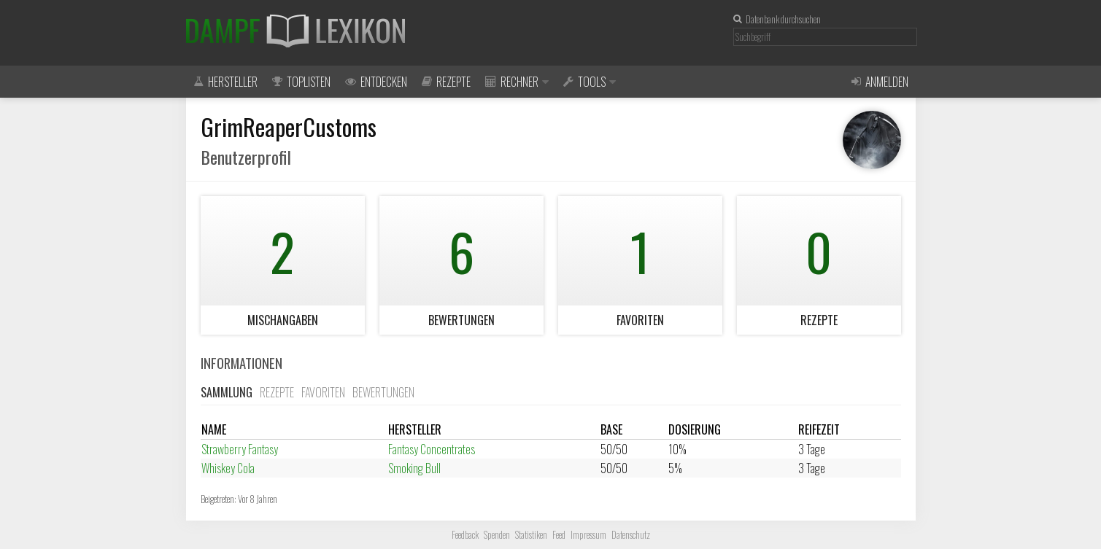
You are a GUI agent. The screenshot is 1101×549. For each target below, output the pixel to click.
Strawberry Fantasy (239, 449)
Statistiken (531, 535)
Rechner (517, 81)
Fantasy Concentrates (431, 449)
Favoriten (323, 392)
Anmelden (879, 81)
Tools (589, 81)
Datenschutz (630, 535)
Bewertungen (383, 392)
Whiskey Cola (228, 468)
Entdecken (376, 81)
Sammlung (226, 392)
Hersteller (225, 81)
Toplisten (301, 81)
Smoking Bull (414, 468)
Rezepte (446, 81)
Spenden (497, 535)
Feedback (465, 535)
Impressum (588, 535)
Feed (558, 535)
